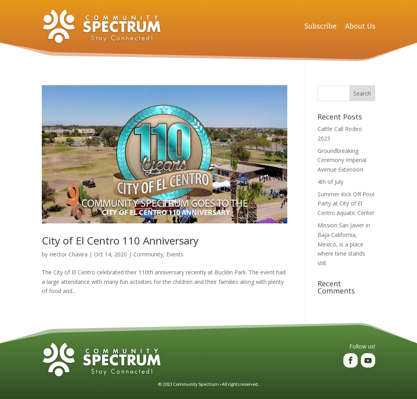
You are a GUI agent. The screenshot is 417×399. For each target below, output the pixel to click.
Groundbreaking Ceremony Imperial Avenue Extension (342, 160)
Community (148, 254)
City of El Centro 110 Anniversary (120, 240)
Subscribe (320, 26)
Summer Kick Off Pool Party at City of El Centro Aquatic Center (346, 203)
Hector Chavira (68, 254)
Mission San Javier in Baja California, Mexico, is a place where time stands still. (344, 244)
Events (174, 254)
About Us (360, 26)
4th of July (330, 182)
